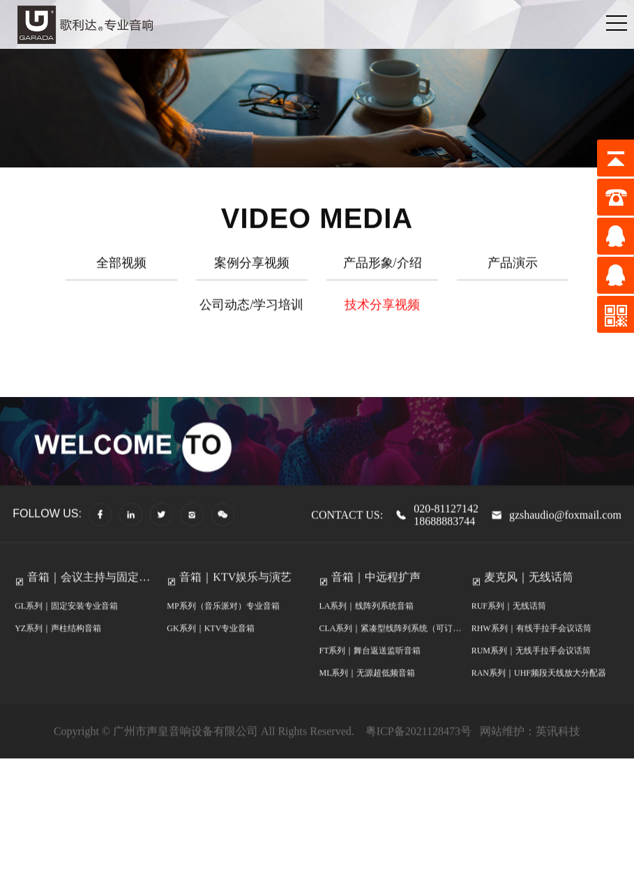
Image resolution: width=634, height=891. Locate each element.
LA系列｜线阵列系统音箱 (366, 622)
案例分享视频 (251, 267)
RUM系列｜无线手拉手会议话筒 (531, 666)
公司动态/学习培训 (251, 308)
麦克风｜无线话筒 (528, 593)
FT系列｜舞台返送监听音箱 (370, 666)
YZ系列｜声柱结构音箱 (58, 644)
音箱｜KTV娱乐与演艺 (235, 593)
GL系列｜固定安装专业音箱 (66, 622)
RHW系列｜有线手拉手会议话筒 (531, 644)
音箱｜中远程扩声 (376, 593)
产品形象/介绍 (382, 267)
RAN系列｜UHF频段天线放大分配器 (538, 689)
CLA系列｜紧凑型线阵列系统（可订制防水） (390, 647)
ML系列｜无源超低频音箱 (367, 689)
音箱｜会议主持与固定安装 (88, 597)
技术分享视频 (382, 308)
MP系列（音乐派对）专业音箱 (223, 622)
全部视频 (121, 267)
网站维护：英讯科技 (530, 747)
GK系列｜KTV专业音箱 (211, 644)
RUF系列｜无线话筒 (508, 622)
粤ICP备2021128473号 (417, 747)
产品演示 (513, 267)
